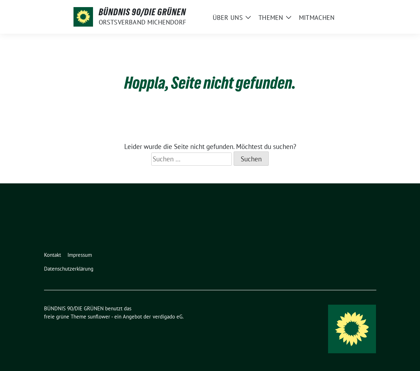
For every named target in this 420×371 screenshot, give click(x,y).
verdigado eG (167, 316)
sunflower (99, 316)
